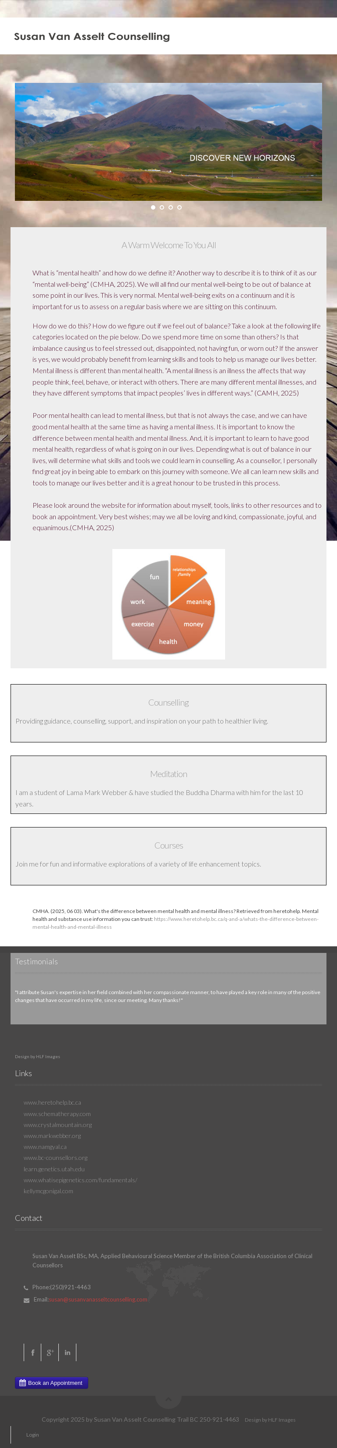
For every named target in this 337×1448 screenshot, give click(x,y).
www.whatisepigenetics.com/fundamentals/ (80, 1180)
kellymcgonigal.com (48, 1191)
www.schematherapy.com (57, 1113)
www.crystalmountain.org (58, 1124)
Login (32, 1434)
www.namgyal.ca (45, 1146)
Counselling (168, 702)
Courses (168, 845)
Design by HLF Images (37, 1056)
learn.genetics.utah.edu (54, 1169)
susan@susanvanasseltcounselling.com (98, 1299)
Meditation (168, 773)
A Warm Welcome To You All (169, 244)
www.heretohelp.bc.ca (52, 1102)
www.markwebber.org (52, 1135)
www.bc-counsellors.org (55, 1157)
